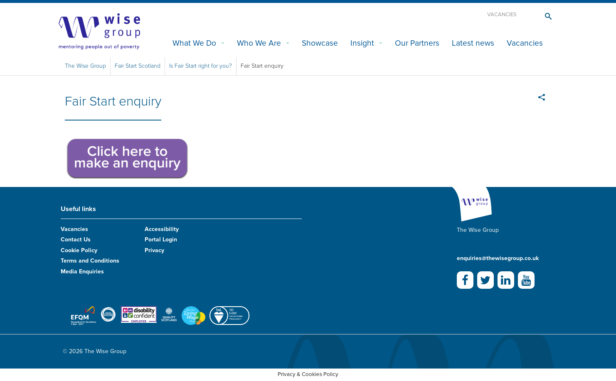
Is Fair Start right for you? (200, 65)
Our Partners (417, 43)
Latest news (473, 43)
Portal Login (161, 239)
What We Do (194, 43)
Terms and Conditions (90, 260)
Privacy (154, 250)
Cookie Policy (79, 250)
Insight (362, 43)
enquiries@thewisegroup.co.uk (498, 258)
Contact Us (76, 239)
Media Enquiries (82, 271)
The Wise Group (85, 65)
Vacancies (502, 14)
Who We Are (259, 43)
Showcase (320, 43)
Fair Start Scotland (137, 65)
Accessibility (162, 229)
